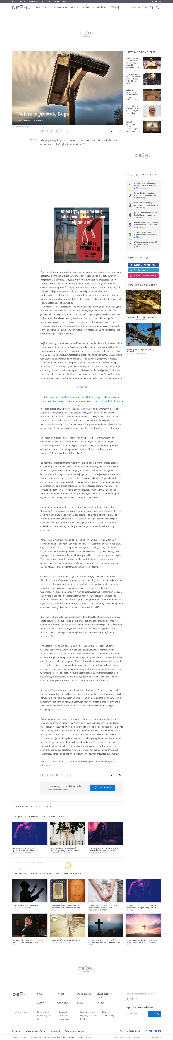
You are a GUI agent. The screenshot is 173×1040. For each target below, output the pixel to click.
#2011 (50, 806)
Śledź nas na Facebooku (142, 265)
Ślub (38, 1019)
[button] (151, 7)
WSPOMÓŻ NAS (152, 1031)
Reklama (64, 1037)
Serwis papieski (43, 1012)
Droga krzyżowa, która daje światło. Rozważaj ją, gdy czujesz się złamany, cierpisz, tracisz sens (142, 942)
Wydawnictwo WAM (36, 1031)
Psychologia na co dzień (89, 1015)
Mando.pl (55, 1031)
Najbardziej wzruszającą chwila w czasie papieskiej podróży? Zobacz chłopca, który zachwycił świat (133, 97)
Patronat (88, 1037)
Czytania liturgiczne (87, 1012)
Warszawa (136, 7)
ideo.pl (159, 1037)
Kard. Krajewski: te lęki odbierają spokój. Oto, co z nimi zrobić (133, 109)
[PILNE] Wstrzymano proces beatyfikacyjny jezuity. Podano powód (132, 128)
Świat (40, 993)
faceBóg (57, 1)
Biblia (14, 1)
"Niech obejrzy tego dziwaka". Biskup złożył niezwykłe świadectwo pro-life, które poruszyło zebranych (133, 66)
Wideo (85, 7)
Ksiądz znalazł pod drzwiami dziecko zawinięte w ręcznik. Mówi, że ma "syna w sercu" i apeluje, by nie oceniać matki (146, 225)
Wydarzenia (43, 7)
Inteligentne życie (104, 995)
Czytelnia (62, 1002)
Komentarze (60, 7)
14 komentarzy (140, 188)
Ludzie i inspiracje (108, 1015)
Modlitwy (83, 1019)
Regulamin (23, 1037)
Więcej (115, 7)
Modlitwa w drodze (36, 1)
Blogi (48, 1)
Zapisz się (154, 1014)
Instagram (160, 2)
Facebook (152, 2)
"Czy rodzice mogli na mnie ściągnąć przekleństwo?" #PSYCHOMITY (104, 906)
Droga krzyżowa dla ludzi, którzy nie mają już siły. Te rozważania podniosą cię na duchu (104, 942)
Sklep (65, 1)
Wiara (74, 7)
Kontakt (47, 1037)
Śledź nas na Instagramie (143, 275)
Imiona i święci (64, 1019)
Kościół (130, 910)
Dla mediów (56, 1037)
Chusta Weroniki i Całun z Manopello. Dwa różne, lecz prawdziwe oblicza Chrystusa (66, 907)
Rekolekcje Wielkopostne (32, 120)
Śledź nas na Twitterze (142, 270)
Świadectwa (63, 1015)
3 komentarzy (139, 237)
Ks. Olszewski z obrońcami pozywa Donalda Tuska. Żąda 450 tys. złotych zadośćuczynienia (133, 80)
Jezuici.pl (16, 1031)
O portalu (15, 1037)
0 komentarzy (139, 198)
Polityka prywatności (36, 1037)
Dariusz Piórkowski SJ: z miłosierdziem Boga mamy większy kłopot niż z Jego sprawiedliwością (29, 942)
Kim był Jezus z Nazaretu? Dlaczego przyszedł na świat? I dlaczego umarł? (65, 850)
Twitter (156, 2)
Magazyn (23, 1)
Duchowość (63, 1012)
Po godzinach (100, 7)
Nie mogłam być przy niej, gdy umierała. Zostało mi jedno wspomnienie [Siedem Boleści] (104, 850)
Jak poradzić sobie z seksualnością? (66, 940)
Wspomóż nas (103, 787)
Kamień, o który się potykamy (141, 317)
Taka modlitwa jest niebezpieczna (27, 905)
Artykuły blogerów (44, 1015)
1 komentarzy (139, 227)
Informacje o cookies (76, 1037)
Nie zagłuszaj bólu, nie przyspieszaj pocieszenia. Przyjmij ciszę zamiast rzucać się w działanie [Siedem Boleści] (143, 907)
